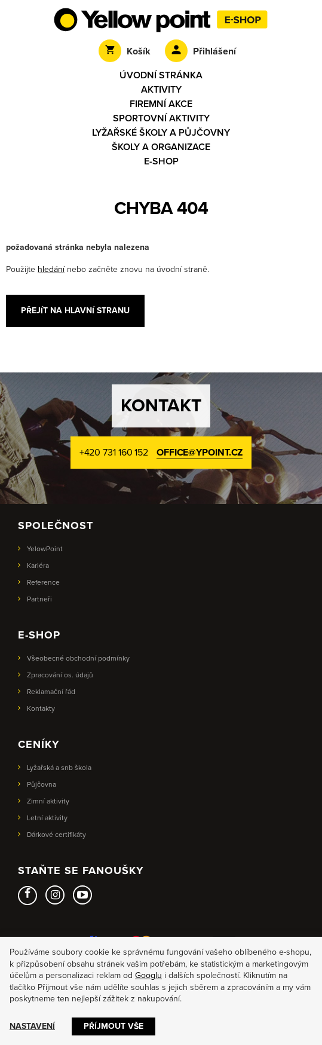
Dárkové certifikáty (56, 834)
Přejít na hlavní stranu (75, 310)
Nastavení (32, 1026)
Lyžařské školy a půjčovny (161, 133)
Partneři (39, 599)
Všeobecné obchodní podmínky (78, 658)
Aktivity (161, 90)
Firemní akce (161, 104)
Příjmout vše (113, 1026)
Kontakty (41, 708)
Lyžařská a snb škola (59, 767)
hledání (51, 269)
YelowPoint (45, 549)
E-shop (161, 161)
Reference (43, 582)
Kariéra (38, 565)
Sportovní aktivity (161, 118)
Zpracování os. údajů (60, 675)
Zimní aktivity (48, 801)
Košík (125, 51)
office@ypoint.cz (200, 453)
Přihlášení (200, 51)
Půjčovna (41, 784)
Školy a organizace (161, 147)
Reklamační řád (51, 692)
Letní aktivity (47, 818)
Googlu (148, 975)
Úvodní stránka (161, 75)
